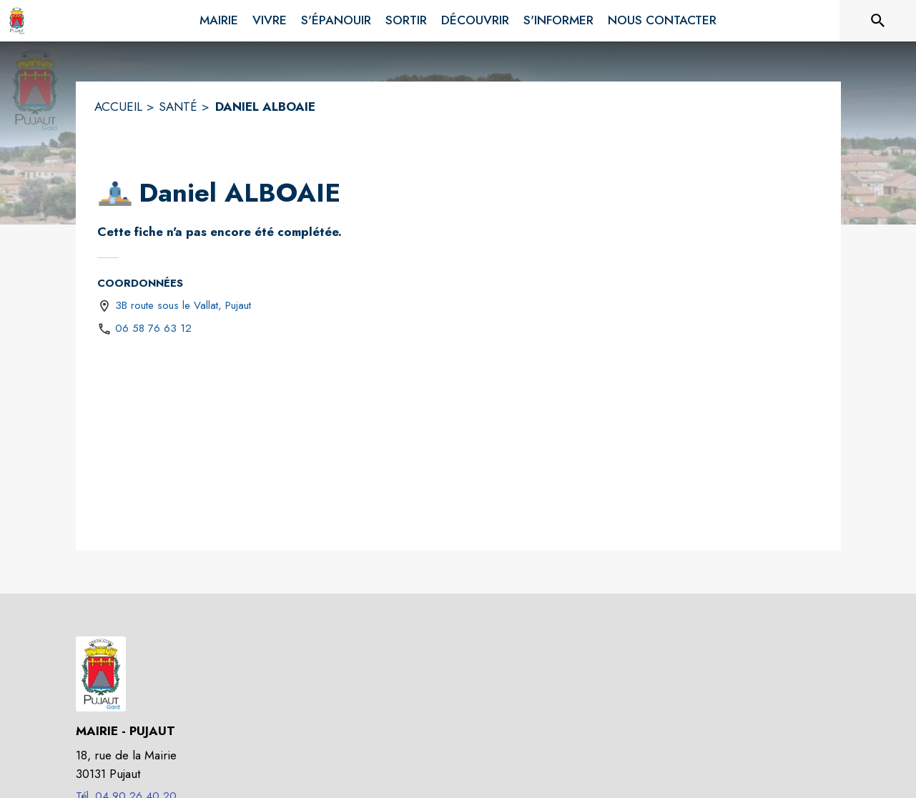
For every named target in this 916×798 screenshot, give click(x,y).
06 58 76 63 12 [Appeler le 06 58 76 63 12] (153, 328)
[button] (115, 193)
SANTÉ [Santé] (178, 106)
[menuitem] (218, 18)
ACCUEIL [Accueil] (118, 106)
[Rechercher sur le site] (878, 20)
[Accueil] (16, 20)
